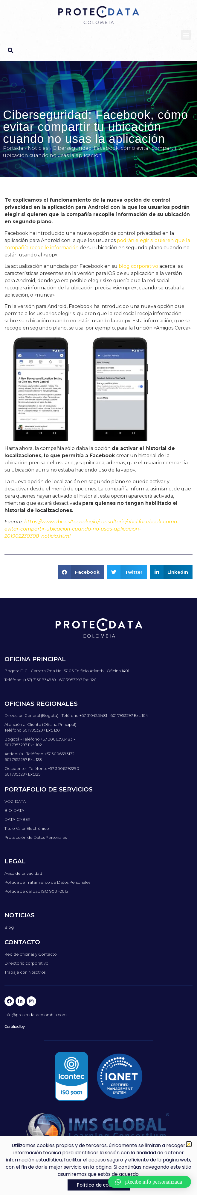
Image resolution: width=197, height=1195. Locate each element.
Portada (13, 148)
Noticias (38, 148)
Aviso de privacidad (23, 873)
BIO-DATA (14, 810)
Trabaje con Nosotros (24, 972)
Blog (9, 927)
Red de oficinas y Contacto (30, 954)
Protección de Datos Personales (35, 837)
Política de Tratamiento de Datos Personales (47, 882)
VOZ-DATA (15, 801)
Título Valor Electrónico (26, 828)
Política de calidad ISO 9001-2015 (36, 891)
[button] (186, 35)
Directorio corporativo (26, 963)
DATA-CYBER (17, 819)
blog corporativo (138, 266)
